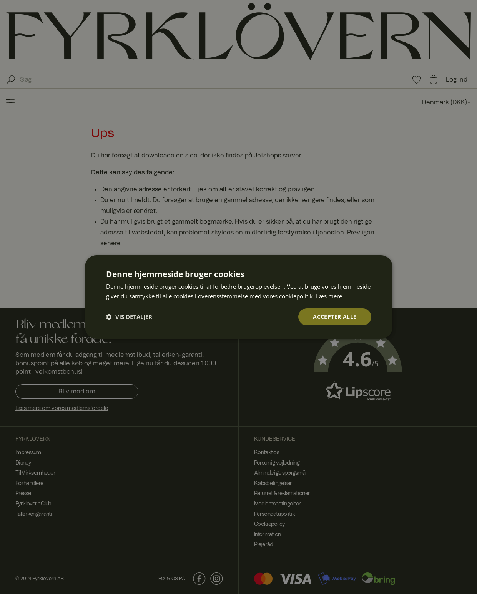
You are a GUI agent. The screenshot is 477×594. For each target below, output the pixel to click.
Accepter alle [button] (334, 316)
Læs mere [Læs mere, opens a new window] (329, 296)
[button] (129, 316)
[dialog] (238, 297)
